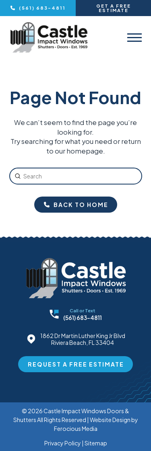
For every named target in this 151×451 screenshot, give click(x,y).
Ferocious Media (75, 428)
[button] (134, 37)
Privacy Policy (62, 443)
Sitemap (96, 443)
